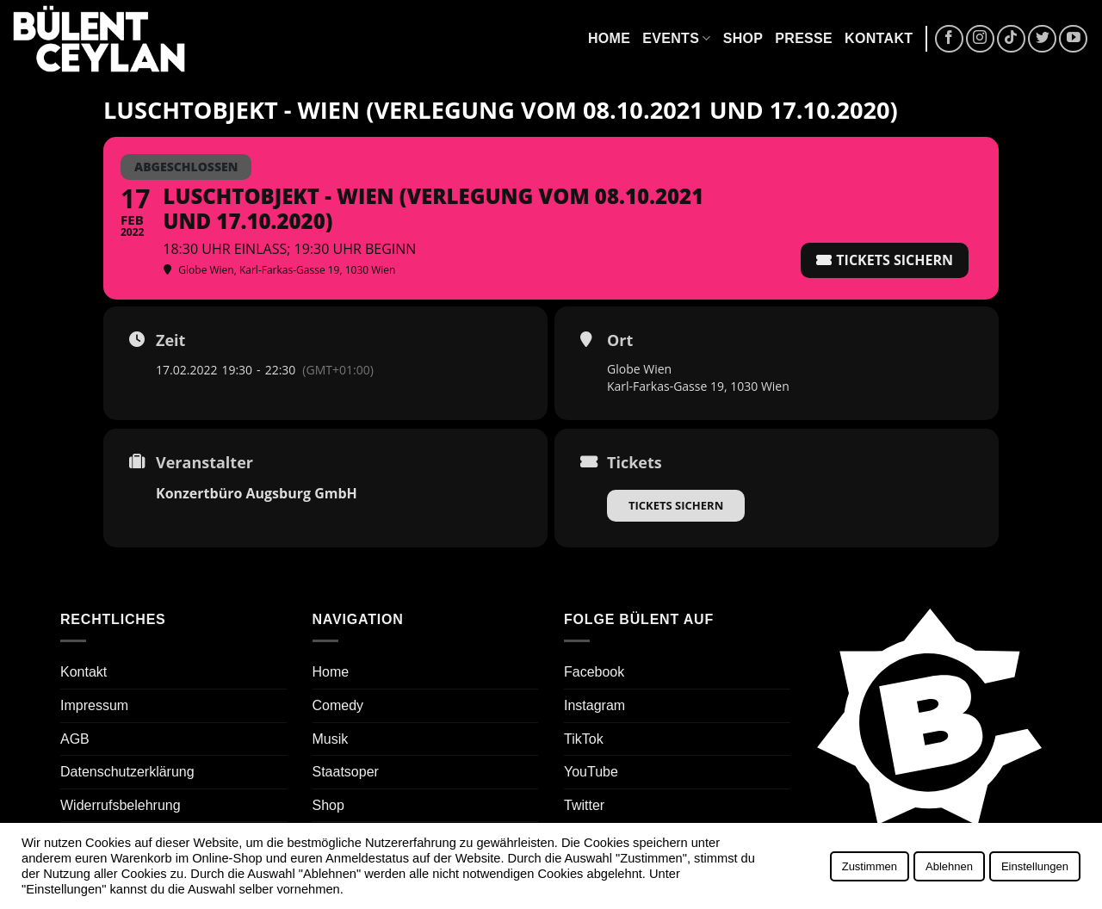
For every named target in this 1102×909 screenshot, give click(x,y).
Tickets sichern (675, 505)
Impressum (94, 705)
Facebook (594, 672)
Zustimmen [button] (869, 866)
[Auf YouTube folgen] (1073, 39)
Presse (804, 38)
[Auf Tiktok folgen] (1011, 39)
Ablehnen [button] (949, 866)
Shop (743, 38)
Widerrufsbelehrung (120, 805)
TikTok (584, 739)
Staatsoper (346, 771)
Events (676, 38)
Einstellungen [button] (1034, 866)
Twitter (584, 805)
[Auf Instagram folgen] (980, 39)
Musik (331, 739)
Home (609, 38)
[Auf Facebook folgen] (949, 39)
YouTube (591, 771)
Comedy (338, 705)
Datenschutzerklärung (127, 771)
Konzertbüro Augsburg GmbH (256, 493)
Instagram (594, 705)
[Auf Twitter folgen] (1042, 39)
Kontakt (879, 38)
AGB (75, 739)
